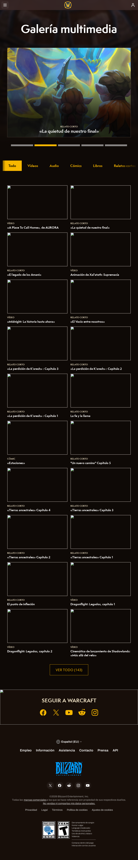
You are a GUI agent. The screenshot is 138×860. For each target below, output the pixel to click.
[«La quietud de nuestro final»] (45, 145)
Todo (12, 166)
